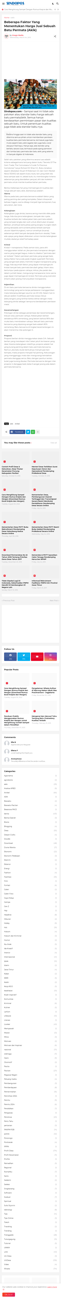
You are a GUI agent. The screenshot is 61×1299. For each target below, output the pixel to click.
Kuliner (30, 1007)
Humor (30, 940)
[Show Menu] (3, 4)
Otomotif (30, 1062)
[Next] (58, 9)
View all (53, 443)
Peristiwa (30, 1117)
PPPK (30, 1146)
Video (30, 1264)
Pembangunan (30, 1083)
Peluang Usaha (30, 1079)
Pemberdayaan (30, 1087)
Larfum (30, 1012)
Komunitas (30, 999)
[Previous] (55, 9)
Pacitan (30, 1071)
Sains (30, 1176)
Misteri (30, 1033)
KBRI (30, 978)
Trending (30, 1231)
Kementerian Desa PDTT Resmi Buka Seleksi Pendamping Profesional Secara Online (45, 529)
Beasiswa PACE (30, 809)
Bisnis (30, 822)
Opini (30, 1058)
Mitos (30, 1037)
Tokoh (30, 1222)
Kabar (30, 974)
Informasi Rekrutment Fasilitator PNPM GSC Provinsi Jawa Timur (44, 583)
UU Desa (30, 1256)
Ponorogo (30, 1138)
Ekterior (30, 864)
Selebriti (30, 1180)
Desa (30, 830)
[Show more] (38, 432)
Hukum (30, 932)
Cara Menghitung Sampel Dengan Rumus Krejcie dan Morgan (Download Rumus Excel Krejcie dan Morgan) (28, 9)
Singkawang (30, 1189)
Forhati (30, 885)
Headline (30, 915)
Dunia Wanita (30, 847)
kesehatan (30, 991)
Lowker (30, 1024)
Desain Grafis (30, 835)
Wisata (30, 1269)
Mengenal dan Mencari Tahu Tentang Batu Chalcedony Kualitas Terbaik (44, 718)
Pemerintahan (30, 1092)
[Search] (58, 4)
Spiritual (30, 1201)
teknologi (30, 1210)
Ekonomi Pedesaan (30, 856)
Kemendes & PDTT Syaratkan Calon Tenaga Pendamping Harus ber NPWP (44, 557)
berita (30, 814)
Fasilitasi (30, 877)
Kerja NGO (30, 986)
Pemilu (30, 1100)
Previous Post (9, 600)
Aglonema (30, 776)
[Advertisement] (30, 60)
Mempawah (30, 1028)
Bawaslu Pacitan (30, 805)
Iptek (30, 961)
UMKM (30, 1248)
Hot (30, 927)
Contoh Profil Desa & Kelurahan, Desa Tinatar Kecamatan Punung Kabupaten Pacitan (12, 470)
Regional (30, 1168)
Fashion (30, 873)
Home (6, 18)
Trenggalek (30, 1235)
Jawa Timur (30, 970)
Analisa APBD (30, 788)
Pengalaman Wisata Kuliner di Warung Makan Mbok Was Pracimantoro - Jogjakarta (44, 690)
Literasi (30, 1020)
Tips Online (30, 1218)
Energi (30, 868)
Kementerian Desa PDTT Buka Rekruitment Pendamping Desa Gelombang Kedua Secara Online (15, 530)
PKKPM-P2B (30, 1130)
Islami (30, 965)
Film (30, 881)
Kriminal (30, 1003)
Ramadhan (30, 1163)
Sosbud (30, 1197)
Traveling (30, 1226)
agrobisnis (30, 780)
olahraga (30, 1054)
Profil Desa (30, 1151)
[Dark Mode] (53, 4)
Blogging (30, 826)
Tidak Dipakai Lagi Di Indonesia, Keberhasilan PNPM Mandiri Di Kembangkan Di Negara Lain (15, 584)
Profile (30, 1159)
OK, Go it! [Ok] (9, 1295)
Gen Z (30, 906)
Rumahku (30, 1172)
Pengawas (30, 1113)
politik (30, 1134)
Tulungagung (30, 1239)
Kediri (30, 982)
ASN (30, 797)
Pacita (30, 1066)
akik (12, 18)
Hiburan (30, 919)
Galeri (30, 889)
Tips (30, 1214)
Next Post (54, 600)
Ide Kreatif (30, 948)
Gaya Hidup (30, 898)
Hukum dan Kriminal (30, 936)
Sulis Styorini (30, 1205)
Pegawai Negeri (30, 1075)
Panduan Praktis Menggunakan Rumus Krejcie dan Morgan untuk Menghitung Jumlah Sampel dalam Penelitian (16, 720)
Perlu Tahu (30, 1121)
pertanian (30, 1125)
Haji (30, 910)
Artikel (17, 424)
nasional (30, 1050)
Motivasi (30, 1041)
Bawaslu (30, 801)
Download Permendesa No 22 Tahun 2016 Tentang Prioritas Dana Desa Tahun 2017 (14, 557)
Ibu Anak (30, 944)
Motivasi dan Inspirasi (30, 1045)
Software (30, 1193)
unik (30, 1252)
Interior (30, 953)
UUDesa (30, 1260)
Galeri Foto (30, 894)
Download (30, 843)
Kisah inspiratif (30, 995)
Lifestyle (30, 1016)
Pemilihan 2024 (30, 1096)
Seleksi (30, 1184)
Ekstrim (30, 860)
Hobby (30, 923)
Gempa (30, 902)
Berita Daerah (30, 818)
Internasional (30, 957)
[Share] (55, 36)
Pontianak (30, 1142)
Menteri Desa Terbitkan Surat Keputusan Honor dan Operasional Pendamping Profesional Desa (44, 470)
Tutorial (30, 1243)
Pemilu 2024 (30, 1104)
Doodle (30, 839)
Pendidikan (30, 1108)
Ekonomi (30, 852)
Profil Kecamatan (30, 1155)
